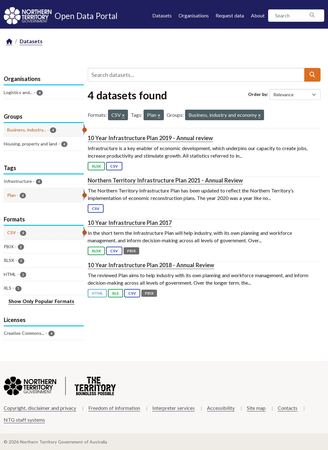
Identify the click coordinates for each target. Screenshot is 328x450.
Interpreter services (173, 408)
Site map (256, 408)
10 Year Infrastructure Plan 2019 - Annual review (150, 138)
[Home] (9, 41)
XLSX (96, 166)
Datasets (162, 15)
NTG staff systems (24, 420)
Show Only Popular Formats (41, 301)
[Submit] (312, 75)
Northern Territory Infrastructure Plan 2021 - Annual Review (165, 180)
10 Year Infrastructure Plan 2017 (130, 222)
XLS (115, 293)
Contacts (287, 408)
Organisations (194, 15)
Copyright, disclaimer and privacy (40, 408)
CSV (114, 166)
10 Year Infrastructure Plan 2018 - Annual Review (151, 265)
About (258, 15)
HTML (97, 293)
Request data (230, 15)
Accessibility (221, 408)
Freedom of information (114, 408)
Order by (257, 94)
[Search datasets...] (196, 75)
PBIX (131, 251)
